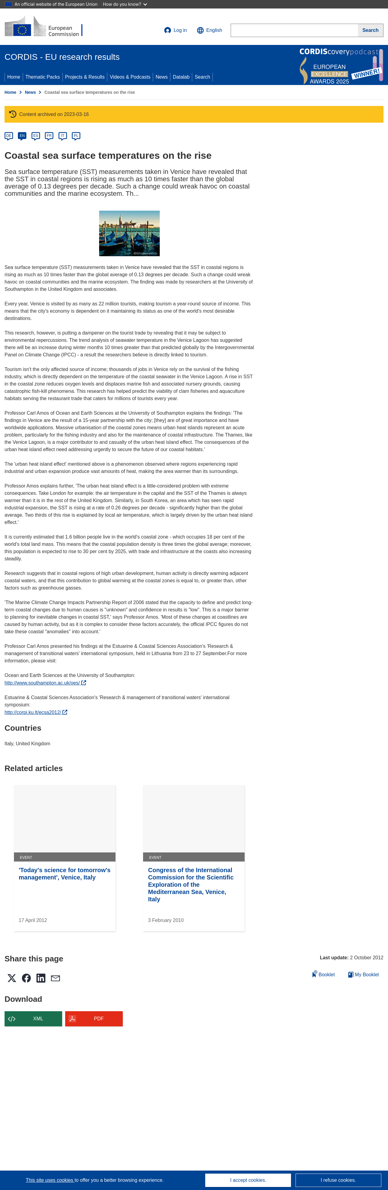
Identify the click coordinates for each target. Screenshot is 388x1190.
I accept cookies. (248, 1180)
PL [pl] (76, 136)
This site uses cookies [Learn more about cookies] (50, 1180)
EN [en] (22, 136)
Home (13, 77)
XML (38, 1018)
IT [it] (62, 136)
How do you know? (125, 4)
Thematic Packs (42, 77)
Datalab (181, 77)
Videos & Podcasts (130, 77)
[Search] (370, 30)
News (162, 77)
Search (202, 77)
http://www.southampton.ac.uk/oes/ (45, 682)
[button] (209, 30)
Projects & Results (85, 77)
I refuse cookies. (338, 1180)
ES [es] (35, 136)
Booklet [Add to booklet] (324, 973)
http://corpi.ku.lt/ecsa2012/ (36, 712)
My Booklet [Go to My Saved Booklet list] (363, 974)
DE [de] (9, 136)
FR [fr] (49, 136)
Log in (175, 30)
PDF (99, 1018)
